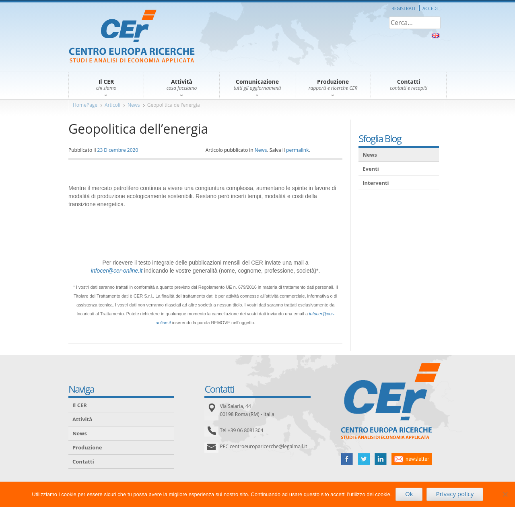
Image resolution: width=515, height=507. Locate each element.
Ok (409, 494)
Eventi (371, 168)
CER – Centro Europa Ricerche (131, 37)
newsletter (411, 459)
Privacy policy (455, 494)
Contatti (83, 461)
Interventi (376, 182)
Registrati (403, 8)
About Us (435, 36)
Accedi (430, 8)
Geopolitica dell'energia (173, 104)
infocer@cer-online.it (116, 270)
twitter (364, 459)
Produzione (87, 447)
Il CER (79, 405)
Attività (82, 419)
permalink (297, 150)
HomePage (85, 104)
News (134, 104)
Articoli (112, 104)
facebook (347, 459)
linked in (381, 459)
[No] (505, 494)
